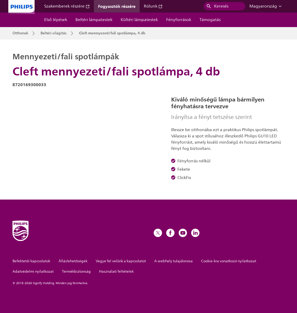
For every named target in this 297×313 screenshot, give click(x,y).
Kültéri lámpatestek (139, 19)
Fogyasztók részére (116, 6)
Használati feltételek (116, 271)
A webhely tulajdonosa (173, 261)
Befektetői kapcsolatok (31, 261)
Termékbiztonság (76, 271)
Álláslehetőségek (73, 261)
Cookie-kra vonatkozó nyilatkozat (228, 261)
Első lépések (55, 19)
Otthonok (20, 33)
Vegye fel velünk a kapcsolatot (121, 261)
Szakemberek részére (67, 6)
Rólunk (153, 6)
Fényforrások (178, 19)
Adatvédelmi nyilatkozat (33, 271)
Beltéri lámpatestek (93, 19)
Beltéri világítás (54, 33)
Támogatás (210, 19)
